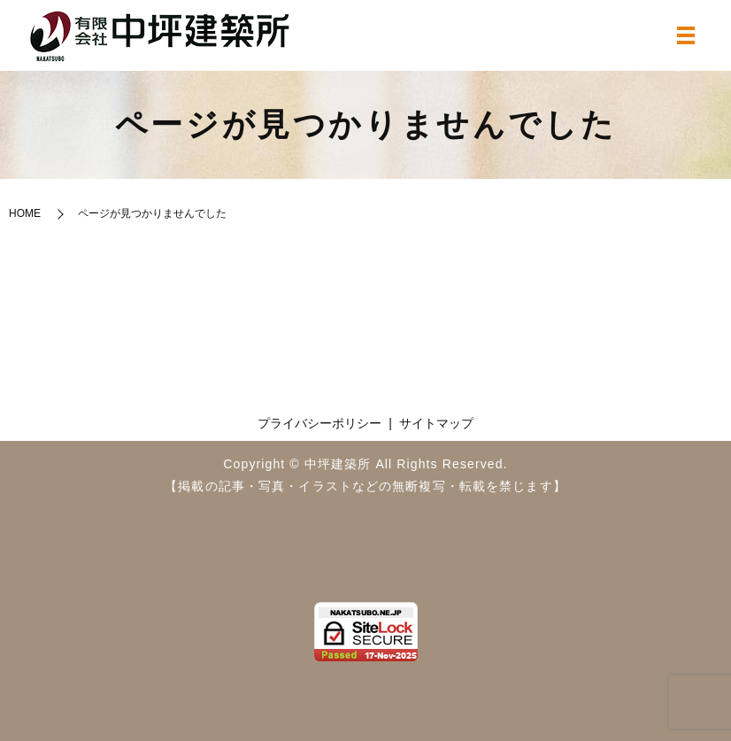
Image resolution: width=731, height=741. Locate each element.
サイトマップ (436, 423)
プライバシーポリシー (319, 423)
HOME (25, 213)
